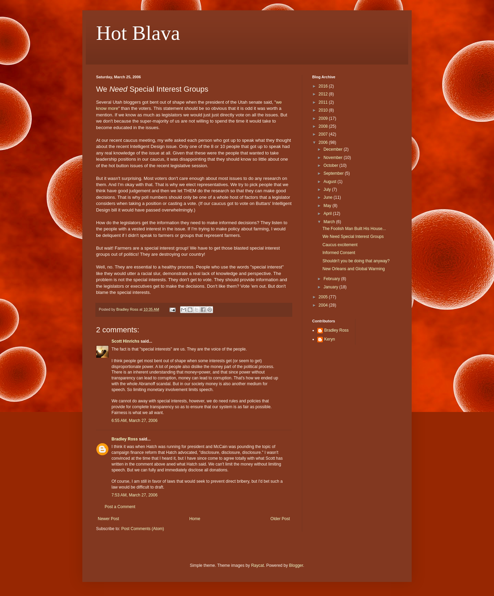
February (332, 278)
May (328, 205)
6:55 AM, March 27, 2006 (134, 420)
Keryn (329, 339)
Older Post (280, 518)
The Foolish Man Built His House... (354, 228)
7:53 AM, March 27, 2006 (134, 495)
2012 (324, 94)
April (328, 213)
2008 (324, 126)
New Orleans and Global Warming (353, 268)
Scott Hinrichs (125, 341)
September (334, 173)
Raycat (257, 565)
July (328, 189)
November (334, 157)
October (331, 165)
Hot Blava (138, 33)
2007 (324, 134)
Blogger (296, 565)
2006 (324, 142)
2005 (324, 297)
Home (194, 518)
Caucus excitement (339, 244)
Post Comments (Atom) (142, 528)
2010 (324, 110)
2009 (324, 118)
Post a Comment (120, 506)
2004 (324, 305)
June (328, 197)
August (331, 181)
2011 (324, 102)
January (331, 287)
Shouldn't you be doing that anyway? (356, 261)
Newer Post (108, 518)
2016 (324, 86)
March (330, 221)
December (334, 149)
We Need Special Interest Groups (353, 236)
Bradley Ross (124, 439)
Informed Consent (338, 252)
